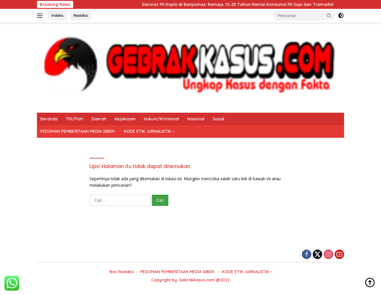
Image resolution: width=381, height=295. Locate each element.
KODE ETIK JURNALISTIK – (149, 131)
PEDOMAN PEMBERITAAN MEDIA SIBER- (78, 131)
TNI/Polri (74, 119)
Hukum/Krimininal (161, 119)
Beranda (49, 119)
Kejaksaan (125, 119)
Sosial (218, 119)
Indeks (57, 15)
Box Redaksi (122, 271)
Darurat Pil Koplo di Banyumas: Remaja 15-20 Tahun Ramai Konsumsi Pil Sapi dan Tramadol (241, 4)
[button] (329, 15)
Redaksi (81, 15)
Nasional (195, 119)
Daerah (99, 119)
